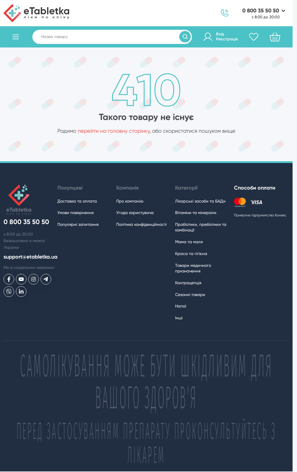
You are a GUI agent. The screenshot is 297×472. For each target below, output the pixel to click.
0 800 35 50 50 (260, 11)
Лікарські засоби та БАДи (200, 201)
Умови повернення (75, 212)
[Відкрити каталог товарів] (16, 36)
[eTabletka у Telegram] (46, 279)
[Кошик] (275, 37)
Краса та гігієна (191, 253)
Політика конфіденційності (141, 224)
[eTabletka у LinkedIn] (21, 291)
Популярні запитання (78, 224)
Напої (180, 306)
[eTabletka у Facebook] (9, 279)
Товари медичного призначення (193, 268)
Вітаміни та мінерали (195, 212)
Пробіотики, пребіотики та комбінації (200, 227)
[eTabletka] (36, 13)
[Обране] (253, 37)
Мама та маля (189, 241)
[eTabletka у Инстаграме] (33, 279)
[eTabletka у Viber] (9, 291)
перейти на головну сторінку (114, 131)
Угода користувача (135, 212)
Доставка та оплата (77, 201)
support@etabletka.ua (30, 257)
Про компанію (129, 201)
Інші (178, 317)
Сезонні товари (190, 294)
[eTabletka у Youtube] (21, 279)
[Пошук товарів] (185, 36)
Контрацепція (188, 282)
